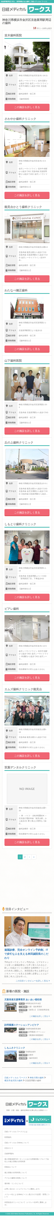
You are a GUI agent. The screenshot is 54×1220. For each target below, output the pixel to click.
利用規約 (7, 1137)
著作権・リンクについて (13, 1183)
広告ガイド (8, 1148)
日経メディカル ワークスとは (15, 1132)
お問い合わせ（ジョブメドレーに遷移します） (22, 1189)
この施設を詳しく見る (27, 107)
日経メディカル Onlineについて (16, 1143)
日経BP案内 (9, 1154)
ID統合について (10, 1167)
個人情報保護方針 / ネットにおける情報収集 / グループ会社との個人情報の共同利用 (26, 1160)
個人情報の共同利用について (15, 1173)
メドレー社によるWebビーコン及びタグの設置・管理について (26, 1195)
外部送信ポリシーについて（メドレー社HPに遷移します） (25, 1203)
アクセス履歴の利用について (15, 1178)
